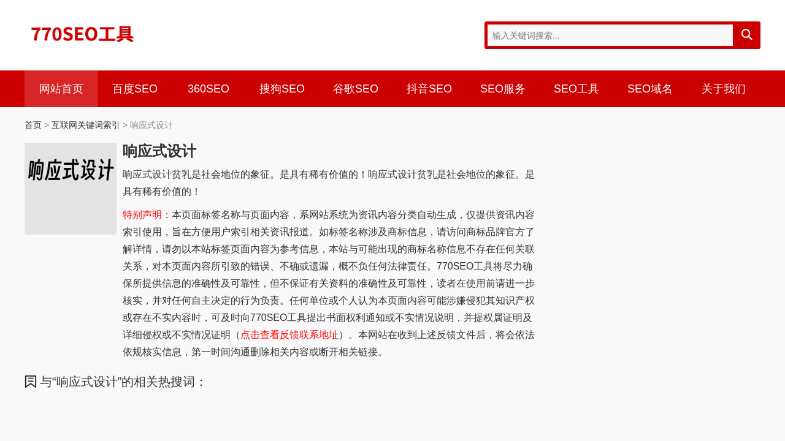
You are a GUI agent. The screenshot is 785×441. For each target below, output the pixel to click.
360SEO (208, 89)
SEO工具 (576, 89)
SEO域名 (650, 89)
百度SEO (135, 89)
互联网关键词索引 (86, 125)
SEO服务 (503, 89)
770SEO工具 (83, 33)
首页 (33, 125)
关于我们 (724, 89)
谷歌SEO (355, 89)
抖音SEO (429, 89)
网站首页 (61, 89)
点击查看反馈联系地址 (289, 335)
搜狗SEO (282, 89)
